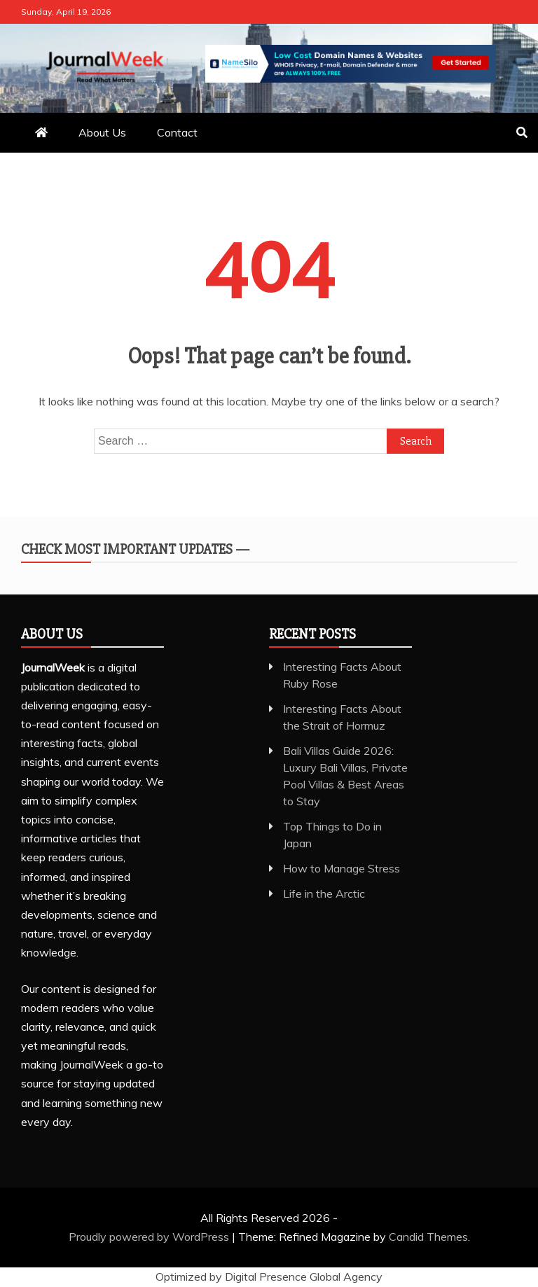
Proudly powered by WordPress (150, 1237)
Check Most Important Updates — (135, 549)
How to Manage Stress (341, 868)
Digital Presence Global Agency (303, 1276)
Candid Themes (428, 1237)
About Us (102, 132)
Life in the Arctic (324, 893)
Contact (177, 132)
